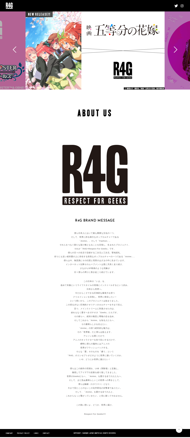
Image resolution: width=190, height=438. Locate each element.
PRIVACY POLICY (23, 433)
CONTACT (46, 433)
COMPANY (9, 433)
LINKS (36, 433)
